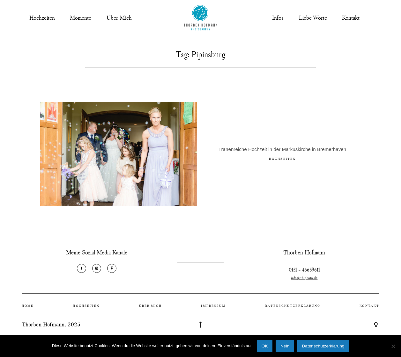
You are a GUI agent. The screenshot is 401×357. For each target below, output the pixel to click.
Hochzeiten (42, 17)
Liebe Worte (313, 17)
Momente (80, 17)
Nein (284, 346)
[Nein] (393, 346)
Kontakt (351, 17)
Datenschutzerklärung (292, 309)
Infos (278, 17)
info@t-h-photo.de (304, 284)
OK (265, 346)
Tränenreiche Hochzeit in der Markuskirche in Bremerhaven (282, 150)
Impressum (213, 309)
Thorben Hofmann (43, 328)
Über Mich (119, 17)
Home (27, 309)
